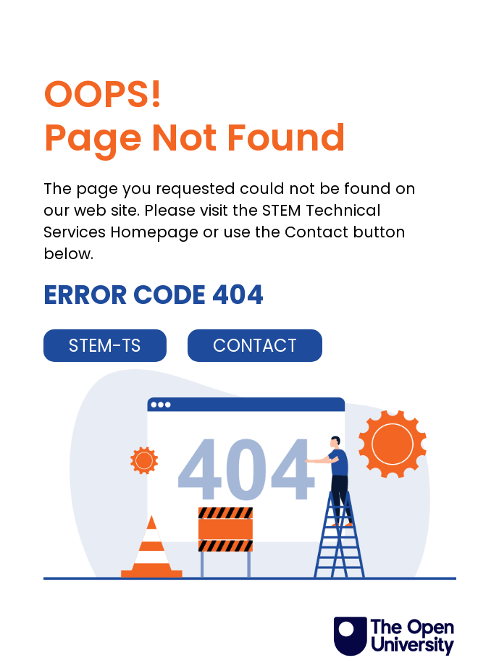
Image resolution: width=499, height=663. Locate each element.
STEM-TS (105, 346)
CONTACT (255, 346)
